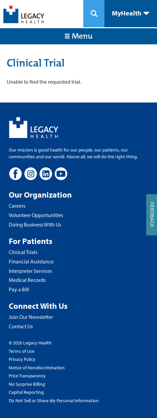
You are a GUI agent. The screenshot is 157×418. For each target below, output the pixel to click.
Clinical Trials (23, 252)
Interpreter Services (30, 270)
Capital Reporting (26, 392)
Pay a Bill (19, 289)
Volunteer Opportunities (36, 215)
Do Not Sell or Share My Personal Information (54, 401)
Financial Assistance (31, 261)
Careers (17, 205)
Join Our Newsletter (31, 317)
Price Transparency (27, 376)
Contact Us (21, 326)
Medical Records (27, 280)
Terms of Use (21, 351)
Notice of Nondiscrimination (37, 368)
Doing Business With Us (35, 224)
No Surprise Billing (27, 384)
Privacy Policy (22, 359)
